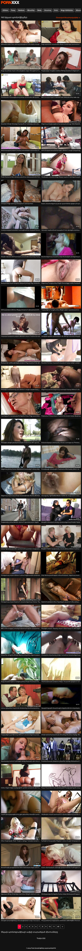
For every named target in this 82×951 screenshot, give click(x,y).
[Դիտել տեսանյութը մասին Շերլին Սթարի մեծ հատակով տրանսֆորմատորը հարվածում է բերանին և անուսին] (21, 244)
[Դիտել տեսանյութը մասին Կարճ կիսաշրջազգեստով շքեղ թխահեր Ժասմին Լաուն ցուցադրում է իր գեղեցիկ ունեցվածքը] (21, 802)
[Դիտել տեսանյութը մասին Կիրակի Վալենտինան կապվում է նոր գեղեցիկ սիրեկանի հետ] (61, 217)
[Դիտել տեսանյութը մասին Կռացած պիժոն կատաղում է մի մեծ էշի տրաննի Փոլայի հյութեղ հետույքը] (61, 324)
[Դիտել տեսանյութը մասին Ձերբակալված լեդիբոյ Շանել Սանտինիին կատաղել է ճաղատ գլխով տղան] (21, 138)
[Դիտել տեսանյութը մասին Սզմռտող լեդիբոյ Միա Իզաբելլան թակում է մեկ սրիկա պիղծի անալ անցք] (61, 589)
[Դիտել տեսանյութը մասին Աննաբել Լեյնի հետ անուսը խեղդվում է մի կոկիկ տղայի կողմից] (21, 32)
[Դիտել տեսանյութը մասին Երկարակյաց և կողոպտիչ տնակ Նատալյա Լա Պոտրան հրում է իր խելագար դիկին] (61, 430)
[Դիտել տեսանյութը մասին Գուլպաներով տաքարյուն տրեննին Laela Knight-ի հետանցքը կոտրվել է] (61, 908)
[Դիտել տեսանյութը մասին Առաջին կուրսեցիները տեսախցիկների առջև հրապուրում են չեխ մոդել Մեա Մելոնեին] (21, 908)
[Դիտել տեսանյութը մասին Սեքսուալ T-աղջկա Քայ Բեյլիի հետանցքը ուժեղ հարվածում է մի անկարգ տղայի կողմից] (61, 271)
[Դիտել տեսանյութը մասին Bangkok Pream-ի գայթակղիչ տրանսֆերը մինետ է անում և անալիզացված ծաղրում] (61, 536)
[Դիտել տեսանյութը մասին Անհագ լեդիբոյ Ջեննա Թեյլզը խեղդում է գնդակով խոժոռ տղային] (21, 297)
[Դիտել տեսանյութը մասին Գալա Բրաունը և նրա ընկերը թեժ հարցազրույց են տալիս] (61, 775)
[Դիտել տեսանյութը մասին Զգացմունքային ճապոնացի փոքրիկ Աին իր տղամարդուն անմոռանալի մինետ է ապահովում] (61, 695)
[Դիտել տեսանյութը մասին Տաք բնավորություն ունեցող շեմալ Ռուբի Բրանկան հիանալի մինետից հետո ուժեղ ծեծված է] (21, 669)
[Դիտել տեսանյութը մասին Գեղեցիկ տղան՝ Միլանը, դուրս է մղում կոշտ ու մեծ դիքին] (61, 616)
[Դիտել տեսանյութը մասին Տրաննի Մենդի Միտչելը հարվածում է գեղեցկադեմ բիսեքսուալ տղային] (21, 111)
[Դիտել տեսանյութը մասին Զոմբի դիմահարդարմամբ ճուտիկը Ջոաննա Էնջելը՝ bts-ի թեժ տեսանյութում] (61, 722)
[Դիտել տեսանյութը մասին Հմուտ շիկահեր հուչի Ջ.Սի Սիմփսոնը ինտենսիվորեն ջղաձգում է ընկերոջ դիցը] (21, 695)
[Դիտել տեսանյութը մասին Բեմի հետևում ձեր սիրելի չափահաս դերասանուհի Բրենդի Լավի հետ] (21, 164)
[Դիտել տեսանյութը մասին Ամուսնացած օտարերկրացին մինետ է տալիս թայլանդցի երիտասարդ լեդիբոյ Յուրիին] (61, 138)
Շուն (56, 10)
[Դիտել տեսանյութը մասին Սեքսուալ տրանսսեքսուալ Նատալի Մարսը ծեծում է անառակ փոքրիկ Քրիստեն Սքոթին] (61, 377)
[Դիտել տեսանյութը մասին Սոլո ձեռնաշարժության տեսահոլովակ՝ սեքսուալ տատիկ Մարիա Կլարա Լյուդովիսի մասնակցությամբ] (61, 563)
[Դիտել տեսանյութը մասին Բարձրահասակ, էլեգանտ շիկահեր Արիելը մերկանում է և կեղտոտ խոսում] (61, 749)
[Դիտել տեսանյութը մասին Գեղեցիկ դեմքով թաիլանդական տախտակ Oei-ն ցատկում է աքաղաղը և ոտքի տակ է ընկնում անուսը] (21, 430)
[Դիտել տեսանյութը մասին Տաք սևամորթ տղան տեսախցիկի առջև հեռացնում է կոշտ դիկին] (21, 58)
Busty (39, 10)
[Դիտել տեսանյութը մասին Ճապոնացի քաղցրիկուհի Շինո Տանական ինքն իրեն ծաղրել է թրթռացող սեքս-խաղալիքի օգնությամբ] (21, 855)
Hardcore (21, 10)
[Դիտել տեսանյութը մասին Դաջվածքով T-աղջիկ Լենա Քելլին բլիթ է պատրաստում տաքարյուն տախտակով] (61, 297)
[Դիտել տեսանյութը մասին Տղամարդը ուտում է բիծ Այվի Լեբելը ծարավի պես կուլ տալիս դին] (21, 749)
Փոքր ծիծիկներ (67, 10)
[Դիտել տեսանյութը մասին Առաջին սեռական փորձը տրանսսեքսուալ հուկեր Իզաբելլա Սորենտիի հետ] (61, 510)
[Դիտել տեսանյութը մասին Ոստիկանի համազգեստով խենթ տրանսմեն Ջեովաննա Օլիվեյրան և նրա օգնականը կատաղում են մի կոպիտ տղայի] (21, 85)
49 (58, 927)
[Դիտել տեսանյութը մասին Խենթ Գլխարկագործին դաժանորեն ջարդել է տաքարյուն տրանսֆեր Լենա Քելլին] (21, 536)
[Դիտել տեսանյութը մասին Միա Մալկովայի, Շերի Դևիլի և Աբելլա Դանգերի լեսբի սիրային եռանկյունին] (21, 828)
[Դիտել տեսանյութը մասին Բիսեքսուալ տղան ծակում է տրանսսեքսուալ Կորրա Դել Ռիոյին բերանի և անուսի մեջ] (21, 589)
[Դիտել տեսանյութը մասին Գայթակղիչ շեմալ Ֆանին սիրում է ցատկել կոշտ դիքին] (21, 510)
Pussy (13, 10)
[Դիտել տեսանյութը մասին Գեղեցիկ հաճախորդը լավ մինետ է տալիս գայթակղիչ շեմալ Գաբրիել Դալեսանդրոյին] (21, 377)
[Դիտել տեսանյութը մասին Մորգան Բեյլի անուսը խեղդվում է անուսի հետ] (21, 191)
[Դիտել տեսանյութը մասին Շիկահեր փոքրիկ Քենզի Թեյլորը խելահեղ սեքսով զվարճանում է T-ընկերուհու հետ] (21, 642)
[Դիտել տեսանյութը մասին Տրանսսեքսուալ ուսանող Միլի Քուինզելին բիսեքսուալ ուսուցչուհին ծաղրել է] (61, 244)
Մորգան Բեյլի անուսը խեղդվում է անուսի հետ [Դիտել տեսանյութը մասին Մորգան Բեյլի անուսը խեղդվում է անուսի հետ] (17, 203)
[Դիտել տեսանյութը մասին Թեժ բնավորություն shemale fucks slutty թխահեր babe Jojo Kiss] (61, 85)
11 (54, 927)
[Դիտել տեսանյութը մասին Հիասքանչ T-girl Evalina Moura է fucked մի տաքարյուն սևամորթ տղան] (61, 483)
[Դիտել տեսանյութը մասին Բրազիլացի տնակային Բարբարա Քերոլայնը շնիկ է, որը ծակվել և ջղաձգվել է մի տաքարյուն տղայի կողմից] (61, 456)
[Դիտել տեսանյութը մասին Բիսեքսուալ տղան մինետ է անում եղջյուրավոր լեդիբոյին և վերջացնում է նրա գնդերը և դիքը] (21, 563)
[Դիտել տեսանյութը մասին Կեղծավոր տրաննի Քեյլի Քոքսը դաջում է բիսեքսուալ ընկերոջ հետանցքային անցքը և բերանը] (61, 164)
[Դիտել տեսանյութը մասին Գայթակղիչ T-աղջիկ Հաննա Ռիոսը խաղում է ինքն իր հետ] (61, 58)
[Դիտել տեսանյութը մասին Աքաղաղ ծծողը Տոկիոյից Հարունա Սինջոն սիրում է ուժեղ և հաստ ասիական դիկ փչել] (21, 881)
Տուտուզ (47, 10)
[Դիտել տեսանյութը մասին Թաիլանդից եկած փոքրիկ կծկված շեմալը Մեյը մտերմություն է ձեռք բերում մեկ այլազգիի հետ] (21, 271)
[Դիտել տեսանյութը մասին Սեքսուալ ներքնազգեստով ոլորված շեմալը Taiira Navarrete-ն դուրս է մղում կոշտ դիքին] (61, 111)
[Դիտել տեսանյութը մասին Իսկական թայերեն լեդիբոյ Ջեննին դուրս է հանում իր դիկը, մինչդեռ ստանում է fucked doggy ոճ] (21, 324)
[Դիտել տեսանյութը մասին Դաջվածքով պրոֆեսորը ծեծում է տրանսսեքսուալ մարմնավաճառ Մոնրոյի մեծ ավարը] (21, 722)
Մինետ (5, 10)
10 (50, 927)
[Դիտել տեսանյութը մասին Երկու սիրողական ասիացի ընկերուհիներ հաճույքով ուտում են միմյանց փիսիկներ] (61, 855)
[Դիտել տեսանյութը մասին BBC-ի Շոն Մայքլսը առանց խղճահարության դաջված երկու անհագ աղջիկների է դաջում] (21, 616)
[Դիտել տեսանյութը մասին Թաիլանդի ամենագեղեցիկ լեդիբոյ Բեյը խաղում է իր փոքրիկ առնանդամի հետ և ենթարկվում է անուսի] (21, 350)
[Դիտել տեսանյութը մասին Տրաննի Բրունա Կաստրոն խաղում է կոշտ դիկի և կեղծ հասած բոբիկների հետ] (61, 350)
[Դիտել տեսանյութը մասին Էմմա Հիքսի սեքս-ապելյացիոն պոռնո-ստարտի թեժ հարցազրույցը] (21, 775)
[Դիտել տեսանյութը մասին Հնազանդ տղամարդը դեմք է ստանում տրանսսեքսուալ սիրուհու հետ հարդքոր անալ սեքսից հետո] (61, 642)
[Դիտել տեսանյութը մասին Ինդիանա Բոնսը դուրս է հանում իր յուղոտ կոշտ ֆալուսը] (61, 403)
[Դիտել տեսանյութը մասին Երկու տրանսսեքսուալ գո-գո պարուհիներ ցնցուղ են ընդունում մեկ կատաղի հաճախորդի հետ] (61, 191)
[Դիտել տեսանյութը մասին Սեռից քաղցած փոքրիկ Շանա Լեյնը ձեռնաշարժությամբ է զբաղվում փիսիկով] (61, 881)
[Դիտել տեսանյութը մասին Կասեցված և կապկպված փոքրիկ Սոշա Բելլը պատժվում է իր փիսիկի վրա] (21, 403)
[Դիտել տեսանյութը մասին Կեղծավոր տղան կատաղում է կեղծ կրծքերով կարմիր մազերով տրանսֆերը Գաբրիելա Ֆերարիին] (61, 802)
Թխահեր (30, 10)
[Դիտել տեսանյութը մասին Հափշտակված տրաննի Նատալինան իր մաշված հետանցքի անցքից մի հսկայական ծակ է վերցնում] (21, 217)
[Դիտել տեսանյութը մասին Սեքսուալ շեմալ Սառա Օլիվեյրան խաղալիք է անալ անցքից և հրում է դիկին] (21, 456)
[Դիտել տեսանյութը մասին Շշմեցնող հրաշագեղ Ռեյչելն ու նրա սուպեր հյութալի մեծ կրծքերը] (61, 828)
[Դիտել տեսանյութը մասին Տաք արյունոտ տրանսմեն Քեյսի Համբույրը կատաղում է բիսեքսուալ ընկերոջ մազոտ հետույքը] (61, 32)
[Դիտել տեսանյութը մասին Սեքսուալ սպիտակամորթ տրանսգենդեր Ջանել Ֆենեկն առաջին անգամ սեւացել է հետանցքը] (21, 483)
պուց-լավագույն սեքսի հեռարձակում (10, 2)
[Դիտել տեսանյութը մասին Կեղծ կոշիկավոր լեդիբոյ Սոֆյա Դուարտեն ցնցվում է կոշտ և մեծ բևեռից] (61, 669)
